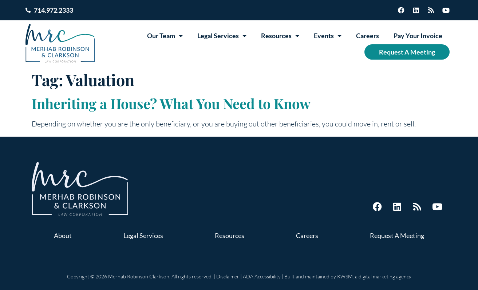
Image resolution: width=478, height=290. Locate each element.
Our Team (165, 36)
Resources (280, 36)
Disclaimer (227, 276)
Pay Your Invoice (418, 36)
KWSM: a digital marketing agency (374, 276)
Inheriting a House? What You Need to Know (171, 103)
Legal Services (221, 36)
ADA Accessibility (262, 276)
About (63, 235)
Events (327, 36)
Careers (367, 36)
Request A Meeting (407, 52)
